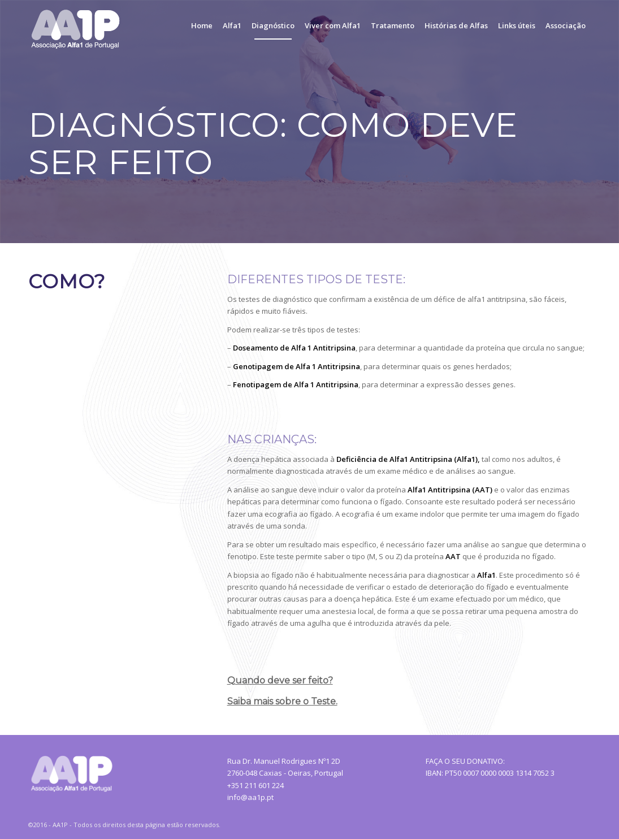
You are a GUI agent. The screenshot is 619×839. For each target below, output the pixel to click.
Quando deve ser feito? (280, 680)
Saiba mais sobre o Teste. (282, 701)
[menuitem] (202, 25)
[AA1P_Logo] (77, 25)
